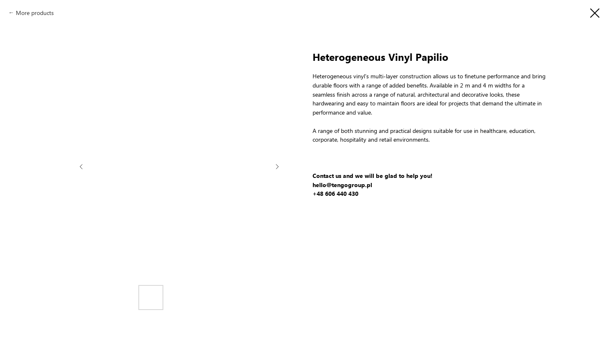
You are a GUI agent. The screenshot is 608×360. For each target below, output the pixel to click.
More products (35, 13)
